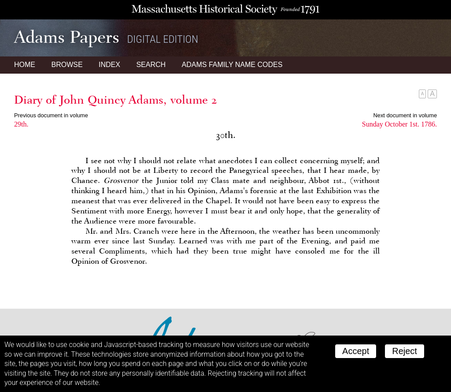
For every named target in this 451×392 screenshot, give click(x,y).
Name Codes (232, 64)
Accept (355, 351)
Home (24, 64)
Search (151, 64)
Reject (404, 351)
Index (109, 64)
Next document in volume (405, 115)
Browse (66, 64)
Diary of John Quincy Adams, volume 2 (115, 100)
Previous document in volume (51, 115)
